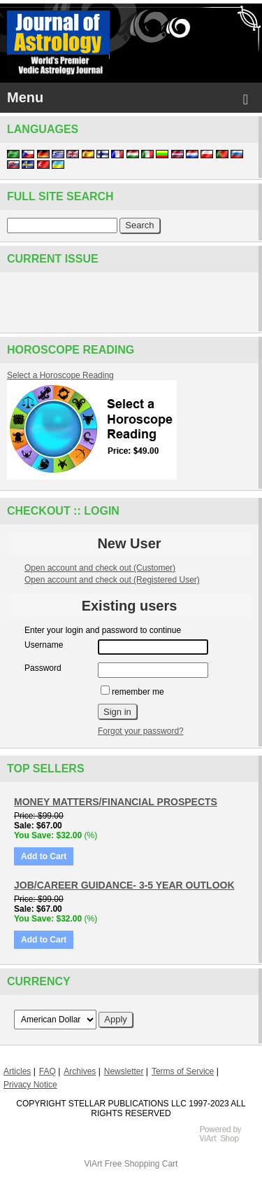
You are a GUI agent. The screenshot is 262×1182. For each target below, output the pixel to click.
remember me (132, 692)
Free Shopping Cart (141, 1164)
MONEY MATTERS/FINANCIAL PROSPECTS (115, 801)
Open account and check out (99, 568)
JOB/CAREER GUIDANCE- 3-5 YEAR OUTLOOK (124, 885)
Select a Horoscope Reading (60, 375)
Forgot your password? (141, 731)
